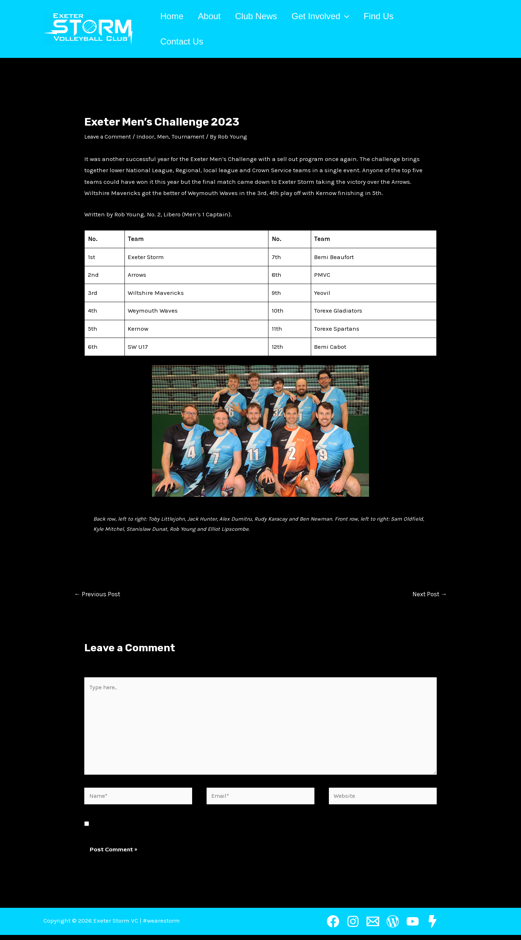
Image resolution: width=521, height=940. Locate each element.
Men (167, 136)
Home (173, 16)
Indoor (149, 136)
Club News (263, 16)
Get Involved (330, 16)
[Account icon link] (474, 29)
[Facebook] (333, 926)
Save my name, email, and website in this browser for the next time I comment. (205, 829)
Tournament (194, 136)
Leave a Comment (109, 136)
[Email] (373, 926)
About (213, 16)
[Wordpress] (392, 926)
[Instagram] (353, 926)
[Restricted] (432, 926)
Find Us (392, 16)
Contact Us (183, 41)
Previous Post (98, 594)
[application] (355, 16)
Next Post (428, 594)
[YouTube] (412, 926)
